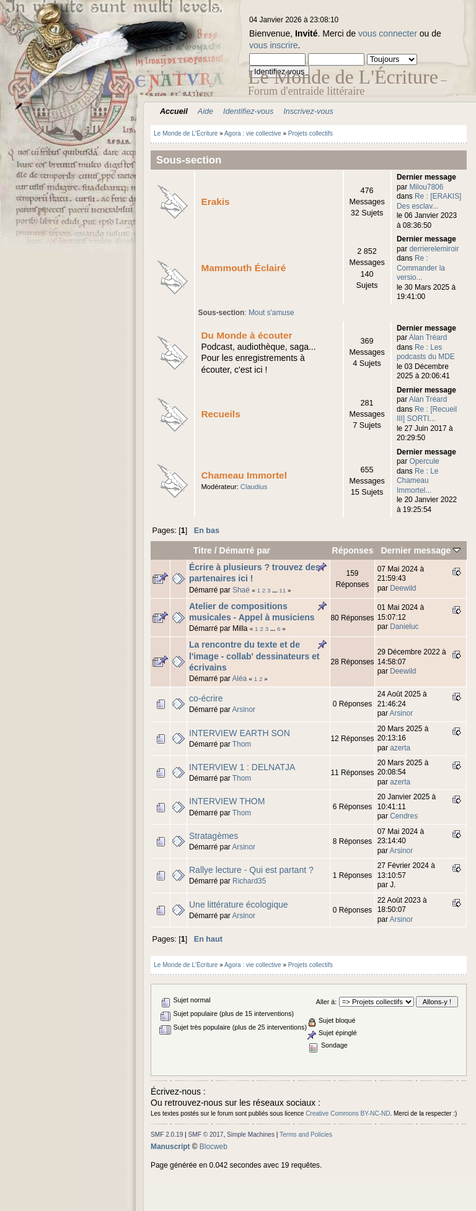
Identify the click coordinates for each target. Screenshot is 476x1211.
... (275, 590)
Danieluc (404, 626)
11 (282, 590)
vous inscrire (273, 45)
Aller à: (326, 1001)
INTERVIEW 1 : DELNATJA (242, 767)
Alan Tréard (428, 337)
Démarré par (245, 550)
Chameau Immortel (244, 475)
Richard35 (249, 881)
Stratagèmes (213, 836)
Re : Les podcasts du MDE (426, 352)
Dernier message (421, 550)
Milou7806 (426, 187)
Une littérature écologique (238, 904)
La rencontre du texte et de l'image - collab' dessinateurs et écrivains (254, 656)
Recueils (220, 414)
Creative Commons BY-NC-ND (348, 1113)
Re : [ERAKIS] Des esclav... (429, 201)
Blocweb (213, 1146)
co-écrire (206, 698)
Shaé (241, 590)
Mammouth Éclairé (243, 268)
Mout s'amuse (271, 312)
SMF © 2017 (206, 1134)
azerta (400, 748)
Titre (202, 550)
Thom (241, 744)
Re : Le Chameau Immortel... (417, 481)
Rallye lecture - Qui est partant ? (251, 870)
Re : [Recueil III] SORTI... (427, 414)
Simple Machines (251, 1134)
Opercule (424, 461)
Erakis (215, 201)
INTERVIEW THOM (227, 801)
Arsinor (243, 709)
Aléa (239, 678)
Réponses (353, 550)
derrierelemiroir (434, 249)
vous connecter (387, 33)
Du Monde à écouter (246, 335)
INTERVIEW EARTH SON (239, 733)
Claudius (254, 486)
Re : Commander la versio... (421, 268)
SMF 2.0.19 (167, 1134)
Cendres (404, 816)
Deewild (403, 588)
